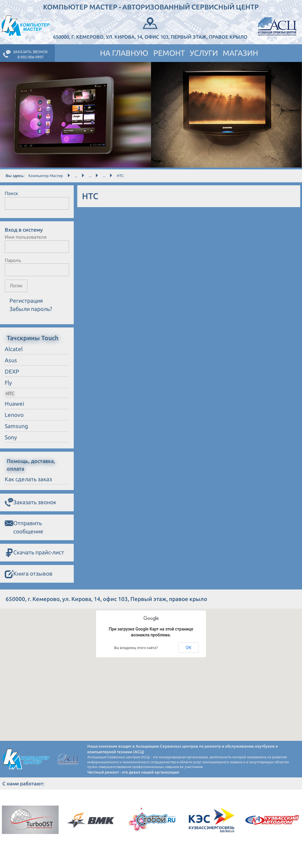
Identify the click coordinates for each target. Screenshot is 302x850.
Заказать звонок (30, 502)
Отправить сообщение (24, 526)
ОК (188, 647)
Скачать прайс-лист (34, 553)
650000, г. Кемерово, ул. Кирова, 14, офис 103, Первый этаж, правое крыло (150, 28)
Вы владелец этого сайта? (136, 648)
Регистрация (26, 300)
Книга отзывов (28, 574)
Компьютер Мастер (45, 175)
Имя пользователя (26, 237)
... (76, 175)
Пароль (13, 260)
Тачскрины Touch (32, 337)
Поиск (11, 193)
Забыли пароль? (30, 309)
